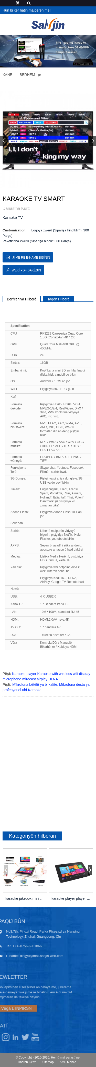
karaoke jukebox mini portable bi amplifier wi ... (25, 898)
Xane (7, 75)
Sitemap (48, 1062)
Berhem (27, 75)
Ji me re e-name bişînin (31, 257)
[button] (36, 59)
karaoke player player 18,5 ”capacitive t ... (71, 898)
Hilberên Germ (26, 1062)
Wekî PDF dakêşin (26, 270)
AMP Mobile (68, 1062)
